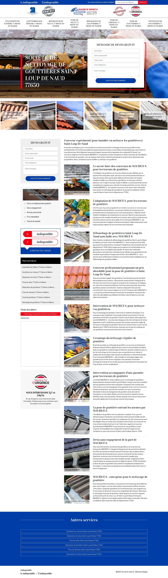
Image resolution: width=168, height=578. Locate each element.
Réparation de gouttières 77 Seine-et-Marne (93, 23)
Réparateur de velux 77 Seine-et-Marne (56, 23)
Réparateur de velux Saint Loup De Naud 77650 (84, 536)
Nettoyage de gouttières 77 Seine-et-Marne (155, 23)
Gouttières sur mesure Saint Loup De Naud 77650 (84, 531)
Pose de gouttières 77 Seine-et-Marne (133, 23)
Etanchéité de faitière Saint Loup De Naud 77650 (84, 554)
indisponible (29, 2)
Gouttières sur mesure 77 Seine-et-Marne (34, 23)
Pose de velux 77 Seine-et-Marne (74, 23)
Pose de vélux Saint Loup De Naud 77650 (84, 540)
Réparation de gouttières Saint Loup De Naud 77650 (84, 545)
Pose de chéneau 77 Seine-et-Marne (114, 23)
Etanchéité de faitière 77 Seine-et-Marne (12, 23)
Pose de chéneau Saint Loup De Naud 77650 (84, 550)
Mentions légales (141, 572)
